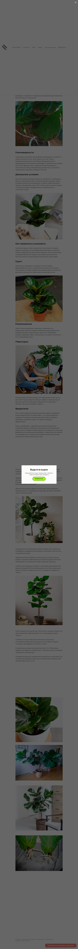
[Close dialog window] (75, 2)
